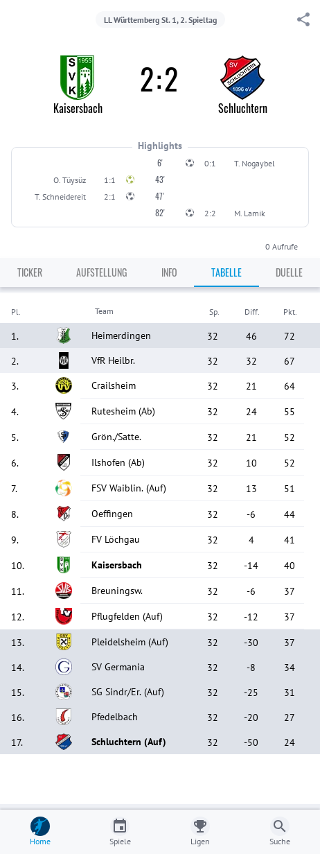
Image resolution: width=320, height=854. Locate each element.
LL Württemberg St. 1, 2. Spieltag (160, 20)
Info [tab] (169, 272)
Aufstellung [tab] (101, 272)
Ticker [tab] (29, 272)
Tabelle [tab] (226, 272)
